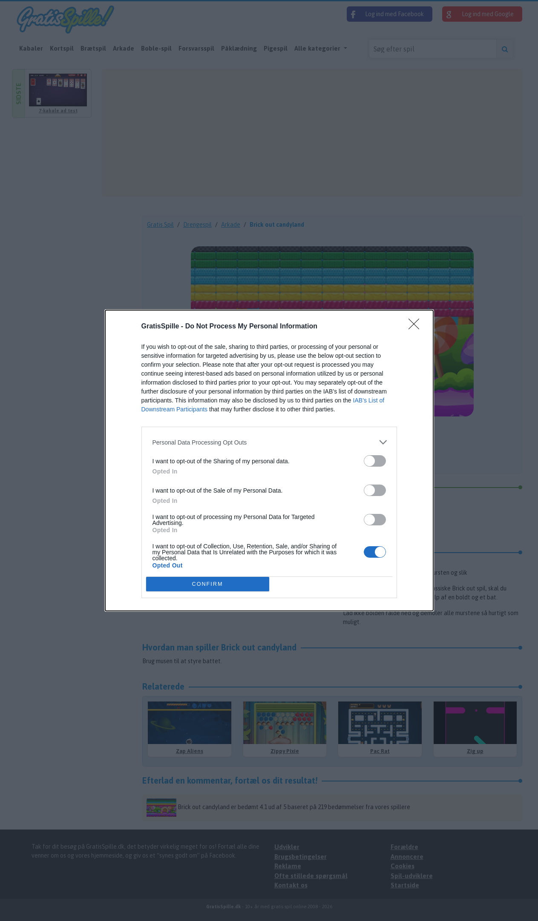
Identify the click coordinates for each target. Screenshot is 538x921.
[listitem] (269, 442)
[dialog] (269, 460)
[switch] (375, 461)
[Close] (417, 327)
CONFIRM (208, 584)
